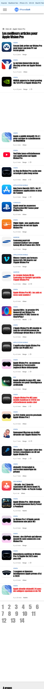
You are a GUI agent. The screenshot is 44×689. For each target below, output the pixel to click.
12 (4, 620)
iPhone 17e (24, 3)
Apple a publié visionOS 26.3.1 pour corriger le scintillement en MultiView (26, 138)
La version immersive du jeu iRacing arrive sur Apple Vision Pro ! (27, 65)
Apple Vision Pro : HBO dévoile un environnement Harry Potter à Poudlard (27, 504)
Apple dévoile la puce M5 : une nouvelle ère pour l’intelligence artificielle (27, 382)
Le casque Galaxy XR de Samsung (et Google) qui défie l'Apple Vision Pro (27, 277)
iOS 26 (31, 3)
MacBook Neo (13, 3)
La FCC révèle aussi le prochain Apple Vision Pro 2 (27, 416)
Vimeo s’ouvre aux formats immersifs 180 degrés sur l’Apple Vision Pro (25, 260)
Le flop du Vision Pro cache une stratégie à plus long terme (27, 172)
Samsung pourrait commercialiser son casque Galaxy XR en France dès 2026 (26, 243)
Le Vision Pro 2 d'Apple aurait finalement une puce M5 (26, 520)
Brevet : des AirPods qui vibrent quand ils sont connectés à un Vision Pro (27, 539)
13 (13, 620)
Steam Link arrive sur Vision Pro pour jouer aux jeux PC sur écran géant (27, 48)
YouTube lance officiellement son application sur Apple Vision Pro (26, 156)
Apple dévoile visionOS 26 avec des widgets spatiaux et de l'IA (27, 590)
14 (22, 620)
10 (24, 613)
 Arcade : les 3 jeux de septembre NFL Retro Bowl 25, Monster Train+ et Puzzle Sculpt (27, 487)
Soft (24, 9)
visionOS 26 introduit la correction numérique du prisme (24, 469)
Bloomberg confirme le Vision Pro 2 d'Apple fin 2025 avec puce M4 (27, 556)
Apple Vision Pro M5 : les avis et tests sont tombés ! (27, 293)
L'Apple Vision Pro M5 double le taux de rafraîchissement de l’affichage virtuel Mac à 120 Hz (27, 330)
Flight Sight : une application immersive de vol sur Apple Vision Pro (26, 225)
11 (33, 613)
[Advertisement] (22, 111)
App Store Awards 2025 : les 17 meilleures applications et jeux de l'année (27, 190)
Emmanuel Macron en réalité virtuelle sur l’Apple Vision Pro (27, 433)
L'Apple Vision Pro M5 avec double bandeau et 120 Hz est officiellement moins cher (26, 400)
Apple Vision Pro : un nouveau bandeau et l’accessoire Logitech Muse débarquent (26, 365)
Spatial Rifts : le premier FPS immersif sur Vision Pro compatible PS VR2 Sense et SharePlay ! (26, 313)
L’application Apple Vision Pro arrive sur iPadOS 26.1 (26, 346)
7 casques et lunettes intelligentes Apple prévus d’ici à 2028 (27, 574)
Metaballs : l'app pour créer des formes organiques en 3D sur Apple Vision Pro (27, 452)
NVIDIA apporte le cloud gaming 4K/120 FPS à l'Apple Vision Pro (27, 81)
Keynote (4, 3)
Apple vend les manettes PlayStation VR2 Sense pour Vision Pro (26, 208)
